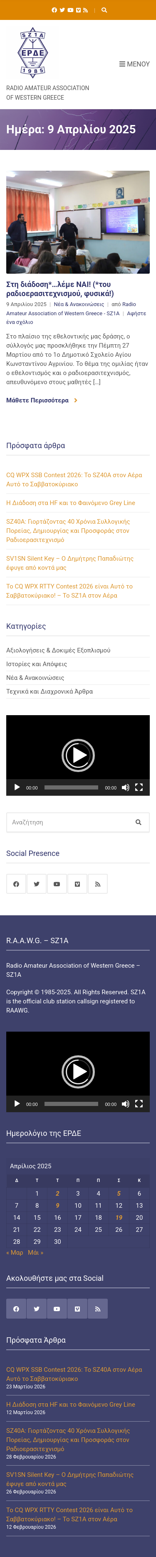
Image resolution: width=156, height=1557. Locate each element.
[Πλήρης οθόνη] (139, 787)
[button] (78, 755)
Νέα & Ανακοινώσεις (79, 304)
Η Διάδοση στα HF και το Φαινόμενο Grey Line (70, 503)
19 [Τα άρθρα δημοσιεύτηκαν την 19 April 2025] (118, 1217)
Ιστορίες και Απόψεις (36, 664)
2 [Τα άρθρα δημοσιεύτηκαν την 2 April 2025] (57, 1193)
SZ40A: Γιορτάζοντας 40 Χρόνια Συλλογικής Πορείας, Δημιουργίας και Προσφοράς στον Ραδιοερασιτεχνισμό (68, 531)
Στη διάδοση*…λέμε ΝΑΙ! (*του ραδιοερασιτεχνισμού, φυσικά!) (60, 289)
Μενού (134, 64)
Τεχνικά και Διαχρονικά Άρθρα (49, 691)
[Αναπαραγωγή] (17, 787)
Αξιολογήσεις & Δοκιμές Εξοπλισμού (58, 650)
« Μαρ (14, 1252)
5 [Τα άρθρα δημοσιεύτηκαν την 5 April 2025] (119, 1193)
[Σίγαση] (125, 787)
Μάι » (35, 1252)
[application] (78, 755)
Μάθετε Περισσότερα (41, 400)
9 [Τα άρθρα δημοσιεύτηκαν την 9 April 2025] (57, 1205)
